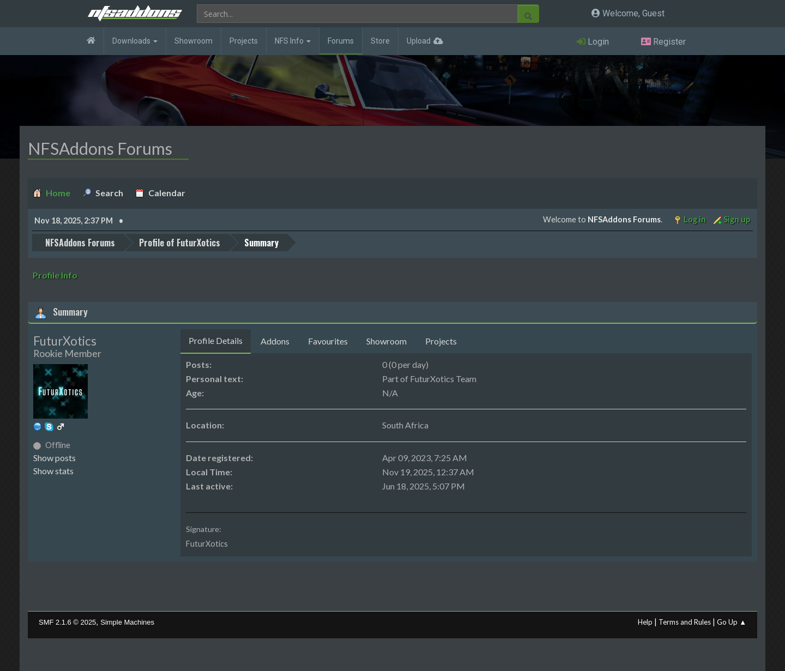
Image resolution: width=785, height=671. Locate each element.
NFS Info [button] (293, 41)
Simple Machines (127, 622)
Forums (341, 41)
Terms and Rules (685, 622)
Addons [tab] (275, 341)
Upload (419, 41)
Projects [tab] (441, 341)
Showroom (193, 41)
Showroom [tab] (386, 341)
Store (380, 41)
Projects (244, 41)
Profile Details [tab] (216, 340)
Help (645, 622)
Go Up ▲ (731, 622)
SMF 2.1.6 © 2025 (67, 622)
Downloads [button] (135, 41)
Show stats (53, 471)
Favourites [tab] (328, 341)
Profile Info (55, 275)
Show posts (54, 457)
